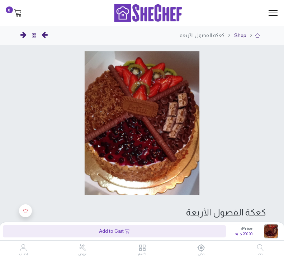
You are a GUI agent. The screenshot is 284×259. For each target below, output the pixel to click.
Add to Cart (114, 231)
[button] (25, 210)
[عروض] (82, 248)
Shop (239, 35)
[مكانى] (201, 248)
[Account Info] (23, 248)
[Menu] (273, 13)
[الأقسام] (142, 248)
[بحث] (260, 248)
